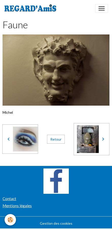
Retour (55, 139)
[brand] (31, 8)
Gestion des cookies (56, 223)
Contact (9, 198)
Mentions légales (17, 205)
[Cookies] (10, 219)
